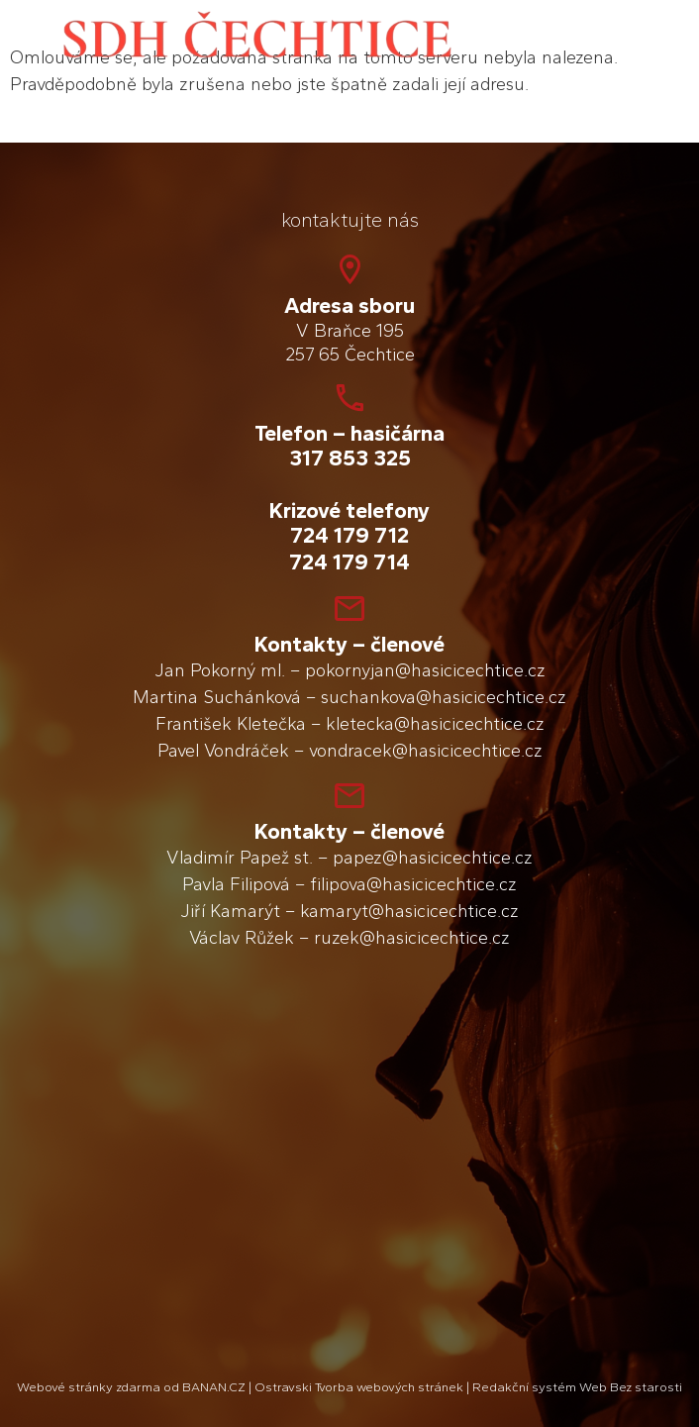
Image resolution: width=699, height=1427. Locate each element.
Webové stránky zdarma (88, 1386)
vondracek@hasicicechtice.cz (426, 751)
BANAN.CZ (214, 1386)
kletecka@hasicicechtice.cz (435, 724)
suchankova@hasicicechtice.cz (443, 697)
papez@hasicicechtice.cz (433, 857)
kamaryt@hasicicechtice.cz (409, 911)
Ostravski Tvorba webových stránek (358, 1386)
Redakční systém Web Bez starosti (577, 1386)
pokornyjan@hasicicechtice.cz (425, 670)
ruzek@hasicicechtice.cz (412, 938)
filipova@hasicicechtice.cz (413, 884)
